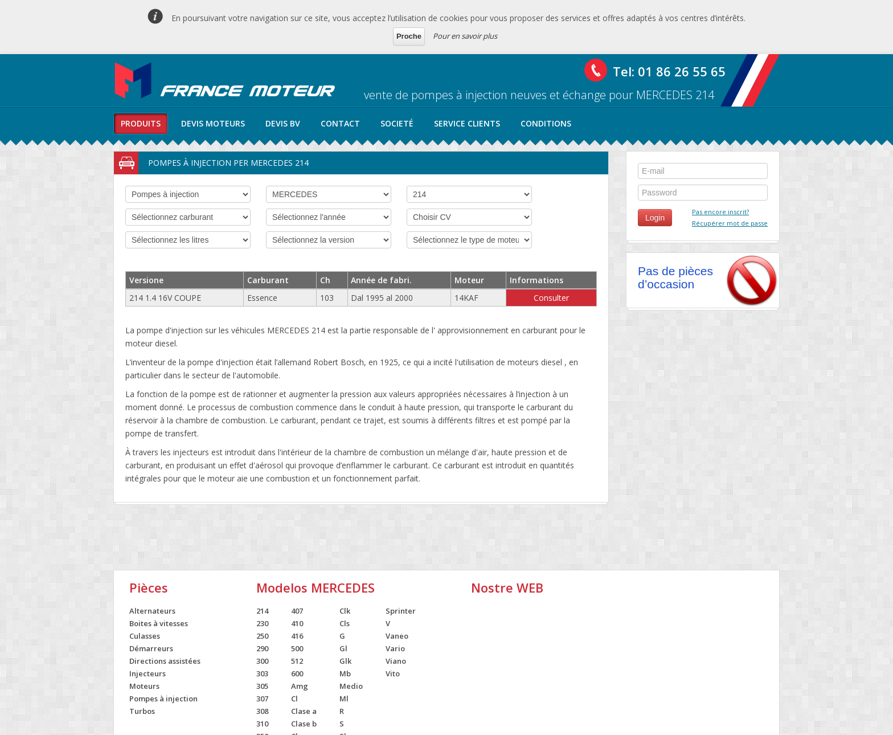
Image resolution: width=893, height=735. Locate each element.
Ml (344, 698)
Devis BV (282, 123)
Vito (393, 673)
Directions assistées (164, 661)
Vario (395, 648)
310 (262, 723)
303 (262, 673)
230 (262, 623)
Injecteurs (147, 673)
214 (262, 611)
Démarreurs (151, 648)
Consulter (551, 297)
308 (262, 711)
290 (262, 648)
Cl (294, 698)
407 (297, 611)
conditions (546, 123)
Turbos (142, 711)
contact (340, 123)
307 (262, 698)
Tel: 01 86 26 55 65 (669, 71)
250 (262, 636)
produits (141, 123)
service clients (467, 123)
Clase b (304, 723)
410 (297, 623)
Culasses (144, 636)
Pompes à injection (163, 698)
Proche (408, 36)
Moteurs (144, 686)
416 (297, 636)
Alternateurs (152, 611)
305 (262, 686)
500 (297, 648)
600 (297, 673)
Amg (299, 686)
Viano (396, 661)
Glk (345, 661)
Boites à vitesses (158, 623)
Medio (351, 686)
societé (396, 123)
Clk (344, 611)
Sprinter (401, 611)
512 (297, 661)
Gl (343, 648)
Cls (344, 623)
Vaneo (397, 636)
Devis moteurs (213, 123)
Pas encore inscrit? (720, 211)
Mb (345, 673)
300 (262, 661)
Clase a (304, 711)
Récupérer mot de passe (730, 223)
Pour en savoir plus (465, 36)
